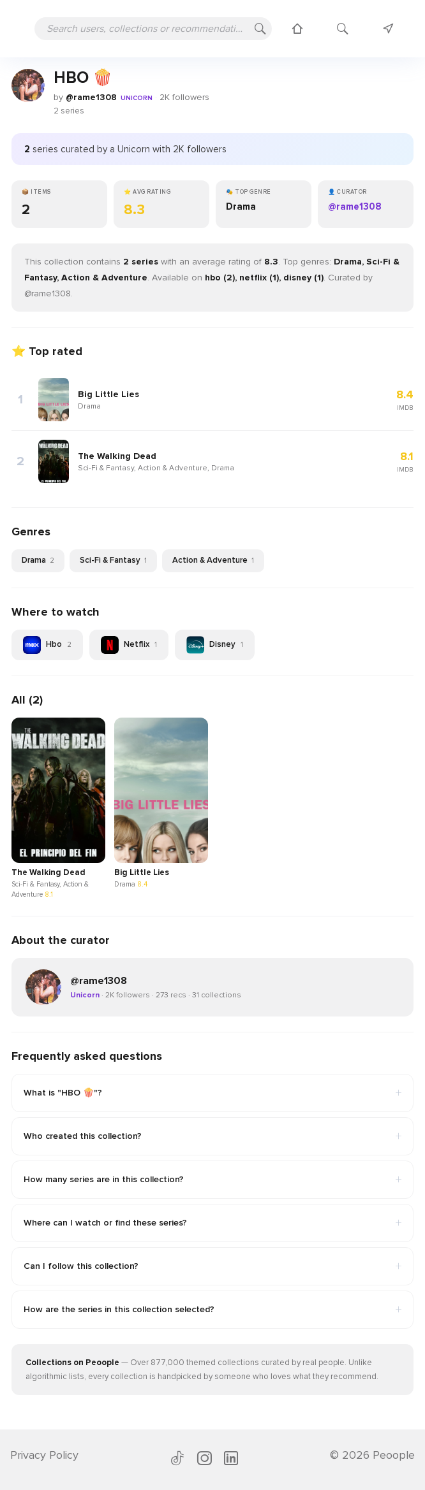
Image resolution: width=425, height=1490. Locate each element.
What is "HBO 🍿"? (212, 1093)
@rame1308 (91, 97)
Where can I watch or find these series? (212, 1223)
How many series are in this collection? (212, 1179)
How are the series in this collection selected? (212, 1309)
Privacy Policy (44, 1455)
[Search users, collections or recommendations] (153, 28)
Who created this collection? (212, 1136)
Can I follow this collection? (212, 1266)
